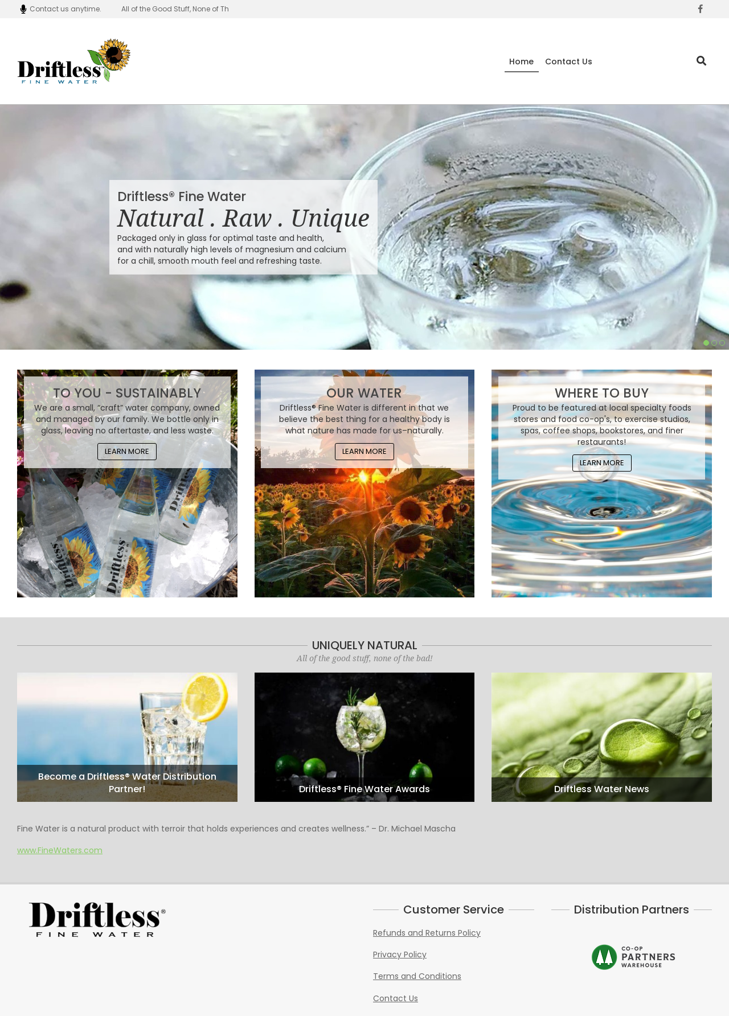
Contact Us (395, 998)
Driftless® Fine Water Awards (364, 789)
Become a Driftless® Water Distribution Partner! (127, 783)
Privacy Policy (400, 954)
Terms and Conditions (417, 976)
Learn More (127, 451)
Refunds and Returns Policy (427, 933)
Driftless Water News (601, 789)
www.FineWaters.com (60, 850)
